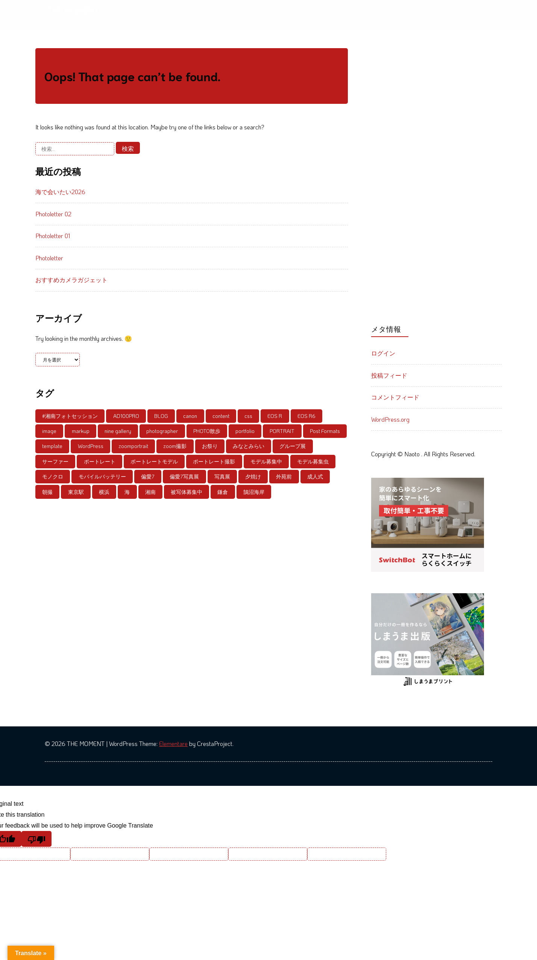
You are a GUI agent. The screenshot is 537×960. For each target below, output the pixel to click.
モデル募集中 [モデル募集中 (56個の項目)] (266, 461)
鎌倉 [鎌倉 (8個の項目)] (222, 491)
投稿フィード (389, 375)
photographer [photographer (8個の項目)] (162, 430)
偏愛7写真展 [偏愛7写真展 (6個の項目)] (184, 476)
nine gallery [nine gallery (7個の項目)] (118, 430)
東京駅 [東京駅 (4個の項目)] (76, 491)
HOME (263, 14)
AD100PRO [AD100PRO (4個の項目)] (126, 415)
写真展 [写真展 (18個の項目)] (222, 476)
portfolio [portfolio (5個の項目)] (245, 430)
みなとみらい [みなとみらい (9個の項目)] (248, 446)
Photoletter (49, 258)
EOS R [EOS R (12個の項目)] (274, 415)
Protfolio (411, 14)
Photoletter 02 (53, 214)
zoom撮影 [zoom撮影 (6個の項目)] (175, 446)
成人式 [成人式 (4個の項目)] (315, 476)
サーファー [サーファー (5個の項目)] (55, 461)
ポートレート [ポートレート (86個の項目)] (99, 461)
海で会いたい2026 (60, 192)
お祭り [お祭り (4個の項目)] (210, 446)
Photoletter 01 (52, 236)
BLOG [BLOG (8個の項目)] (161, 415)
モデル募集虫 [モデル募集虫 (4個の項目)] (313, 461)
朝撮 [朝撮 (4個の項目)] (47, 491)
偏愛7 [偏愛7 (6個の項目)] (148, 476)
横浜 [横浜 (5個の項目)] (104, 491)
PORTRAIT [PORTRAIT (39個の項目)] (282, 430)
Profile (379, 14)
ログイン (383, 353)
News (290, 14)
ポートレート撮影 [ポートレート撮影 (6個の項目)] (214, 461)
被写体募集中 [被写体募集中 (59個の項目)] (186, 491)
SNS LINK (347, 14)
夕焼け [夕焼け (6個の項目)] (253, 476)
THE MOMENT (73, 10)
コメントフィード (395, 397)
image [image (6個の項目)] (49, 430)
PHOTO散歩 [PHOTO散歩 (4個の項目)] (206, 430)
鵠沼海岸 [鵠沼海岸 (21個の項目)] (253, 491)
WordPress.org (390, 419)
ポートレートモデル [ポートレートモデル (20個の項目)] (154, 461)
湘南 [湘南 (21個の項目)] (150, 491)
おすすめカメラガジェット (71, 280)
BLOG (316, 14)
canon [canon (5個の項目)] (190, 415)
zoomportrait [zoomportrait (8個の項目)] (133, 446)
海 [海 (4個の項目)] (127, 491)
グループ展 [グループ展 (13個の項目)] (292, 446)
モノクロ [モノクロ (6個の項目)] (52, 476)
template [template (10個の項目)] (52, 446)
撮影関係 (453, 14)
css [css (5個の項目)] (248, 415)
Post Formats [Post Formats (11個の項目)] (325, 430)
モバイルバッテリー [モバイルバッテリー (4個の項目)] (102, 476)
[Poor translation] (36, 839)
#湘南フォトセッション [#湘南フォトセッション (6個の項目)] (70, 415)
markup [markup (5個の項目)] (81, 430)
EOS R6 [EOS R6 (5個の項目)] (306, 415)
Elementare (173, 743)
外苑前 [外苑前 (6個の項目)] (284, 476)
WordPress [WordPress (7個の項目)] (90, 446)
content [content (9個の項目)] (220, 415)
